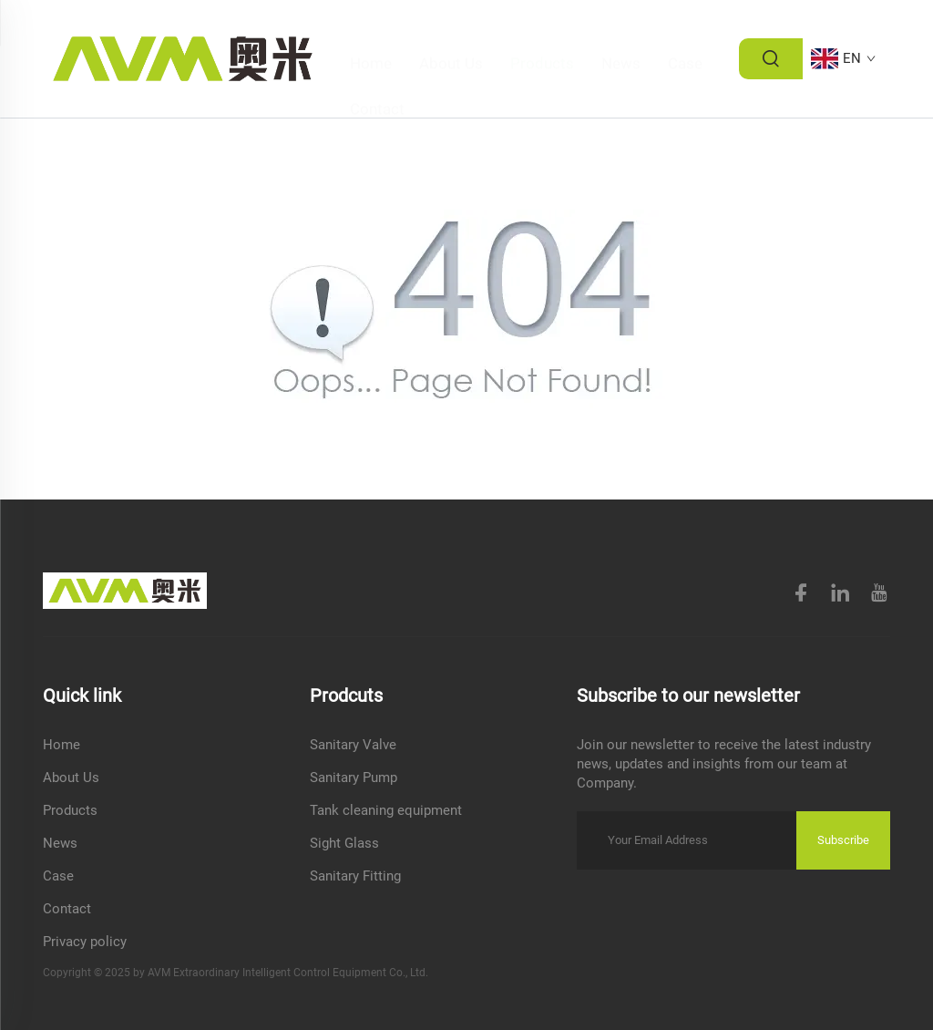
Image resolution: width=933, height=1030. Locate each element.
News (621, 36)
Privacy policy (85, 941)
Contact (377, 82)
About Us (451, 36)
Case (685, 36)
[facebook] (802, 595)
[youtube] (879, 593)
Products (542, 36)
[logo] (183, 58)
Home (371, 36)
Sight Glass (344, 843)
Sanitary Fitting (355, 876)
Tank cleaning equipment (386, 810)
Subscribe (843, 840)
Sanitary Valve (353, 744)
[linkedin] (840, 593)
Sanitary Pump (353, 777)
